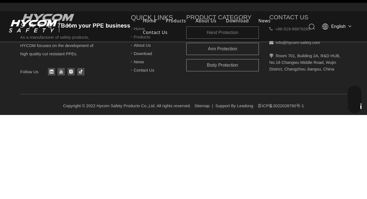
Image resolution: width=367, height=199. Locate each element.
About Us (206, 21)
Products (176, 21)
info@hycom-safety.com (298, 42)
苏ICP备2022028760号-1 (281, 105)
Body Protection (222, 65)
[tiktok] (80, 72)
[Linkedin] (51, 72)
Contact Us (155, 32)
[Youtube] (61, 72)
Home (149, 21)
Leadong (245, 105)
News (265, 21)
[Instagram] (71, 72)
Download (237, 21)
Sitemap (202, 105)
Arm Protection (222, 48)
